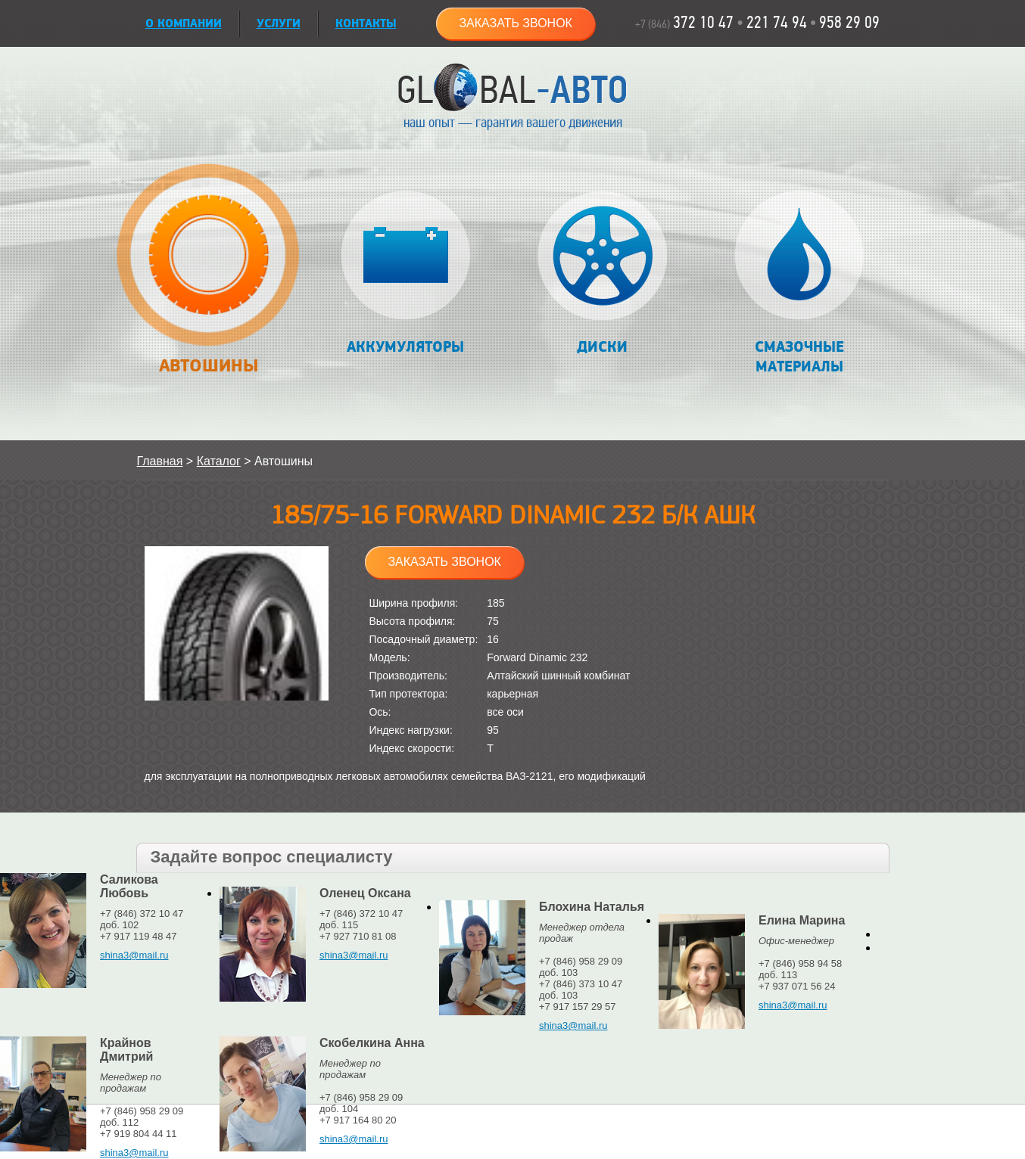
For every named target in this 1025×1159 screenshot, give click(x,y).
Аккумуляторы (405, 273)
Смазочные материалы (799, 283)
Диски (602, 273)
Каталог (219, 461)
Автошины (208, 277)
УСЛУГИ (279, 24)
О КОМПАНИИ (183, 24)
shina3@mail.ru (134, 955)
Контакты (366, 24)
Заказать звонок (515, 23)
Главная (160, 461)
